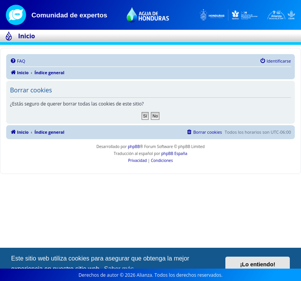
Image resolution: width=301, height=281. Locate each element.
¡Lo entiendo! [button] (257, 264)
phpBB (134, 146)
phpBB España (174, 153)
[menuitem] (17, 61)
